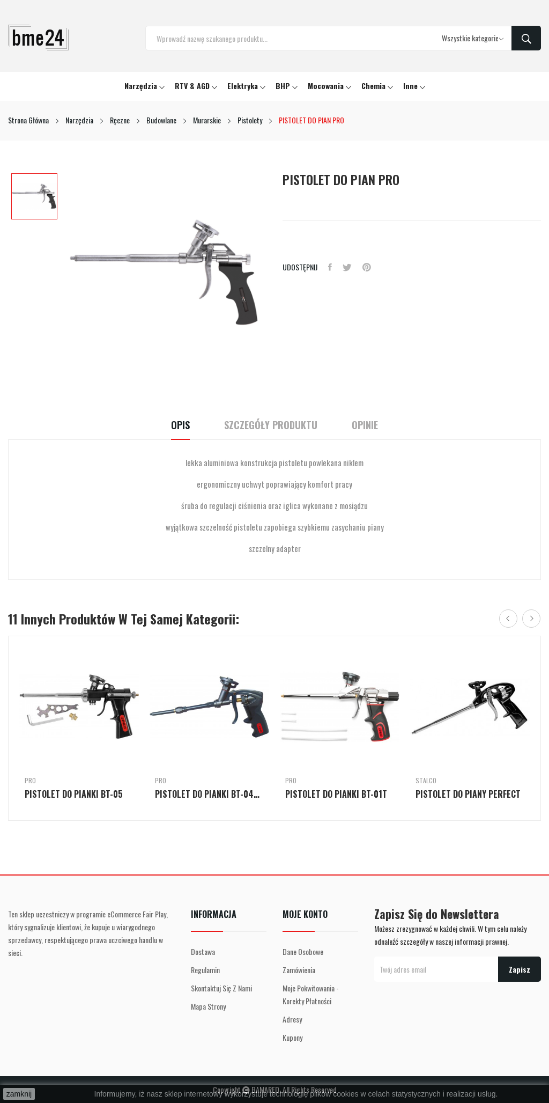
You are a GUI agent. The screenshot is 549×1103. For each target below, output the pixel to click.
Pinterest (366, 267)
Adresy (292, 1019)
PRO (30, 780)
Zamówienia (299, 969)
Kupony (292, 1037)
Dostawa (203, 951)
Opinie (365, 425)
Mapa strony (208, 1006)
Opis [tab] (180, 425)
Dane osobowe (303, 951)
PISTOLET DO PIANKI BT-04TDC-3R (209, 794)
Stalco (426, 780)
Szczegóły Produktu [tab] (270, 425)
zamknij (19, 1094)
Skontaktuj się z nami (221, 988)
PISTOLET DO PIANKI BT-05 (74, 794)
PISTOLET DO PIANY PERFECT (468, 794)
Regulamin (205, 969)
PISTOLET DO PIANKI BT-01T (336, 794)
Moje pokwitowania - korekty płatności (311, 994)
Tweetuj (347, 267)
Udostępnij (330, 267)
